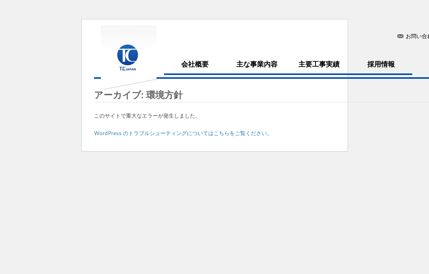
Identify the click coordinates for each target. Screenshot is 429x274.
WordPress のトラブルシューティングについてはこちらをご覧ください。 (183, 133)
